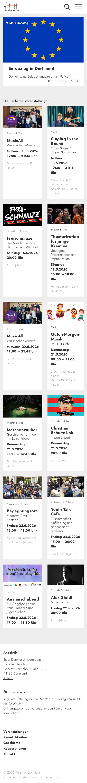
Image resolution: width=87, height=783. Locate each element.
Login (59, 777)
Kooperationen (14, 748)
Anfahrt (8, 678)
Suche (67, 7)
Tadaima (54, 81)
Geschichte (11, 742)
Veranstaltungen (15, 731)
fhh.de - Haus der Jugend (24, 7)
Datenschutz (28, 777)
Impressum (10, 777)
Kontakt (9, 754)
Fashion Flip (63, 81)
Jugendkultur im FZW (66, 81)
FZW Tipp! (51, 81)
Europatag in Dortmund (49, 81)
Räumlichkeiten (15, 737)
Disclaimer (47, 777)
